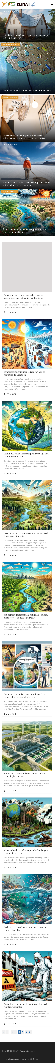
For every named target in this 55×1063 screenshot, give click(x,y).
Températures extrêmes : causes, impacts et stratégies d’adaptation (24, 373)
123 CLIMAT (13, 1051)
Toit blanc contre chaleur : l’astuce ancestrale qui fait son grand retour (26, 36)
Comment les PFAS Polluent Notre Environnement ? (27, 90)
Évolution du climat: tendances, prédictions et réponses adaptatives (24, 230)
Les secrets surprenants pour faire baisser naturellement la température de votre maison (24, 136)
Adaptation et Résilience (10, 97)
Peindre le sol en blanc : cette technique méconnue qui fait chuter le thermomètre (26, 183)
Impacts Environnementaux (11, 44)
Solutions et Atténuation (10, 11)
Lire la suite (10, 312)
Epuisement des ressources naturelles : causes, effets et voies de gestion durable (26, 616)
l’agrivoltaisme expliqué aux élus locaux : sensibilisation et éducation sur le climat (23, 296)
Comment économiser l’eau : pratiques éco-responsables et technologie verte (24, 695)
